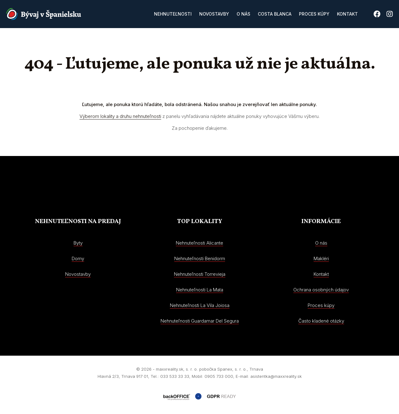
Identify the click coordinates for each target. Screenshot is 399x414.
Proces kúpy (314, 14)
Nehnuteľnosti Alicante (199, 243)
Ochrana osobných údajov (321, 290)
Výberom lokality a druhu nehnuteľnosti (120, 116)
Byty (78, 243)
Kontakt (347, 14)
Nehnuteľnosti (173, 14)
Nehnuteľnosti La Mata (199, 290)
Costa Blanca (274, 14)
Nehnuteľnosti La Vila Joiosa (199, 305)
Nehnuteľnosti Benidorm (199, 258)
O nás (243, 14)
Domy (78, 258)
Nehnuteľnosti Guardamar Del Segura (200, 321)
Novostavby (214, 14)
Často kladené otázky (321, 321)
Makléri (321, 258)
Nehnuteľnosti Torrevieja (199, 274)
